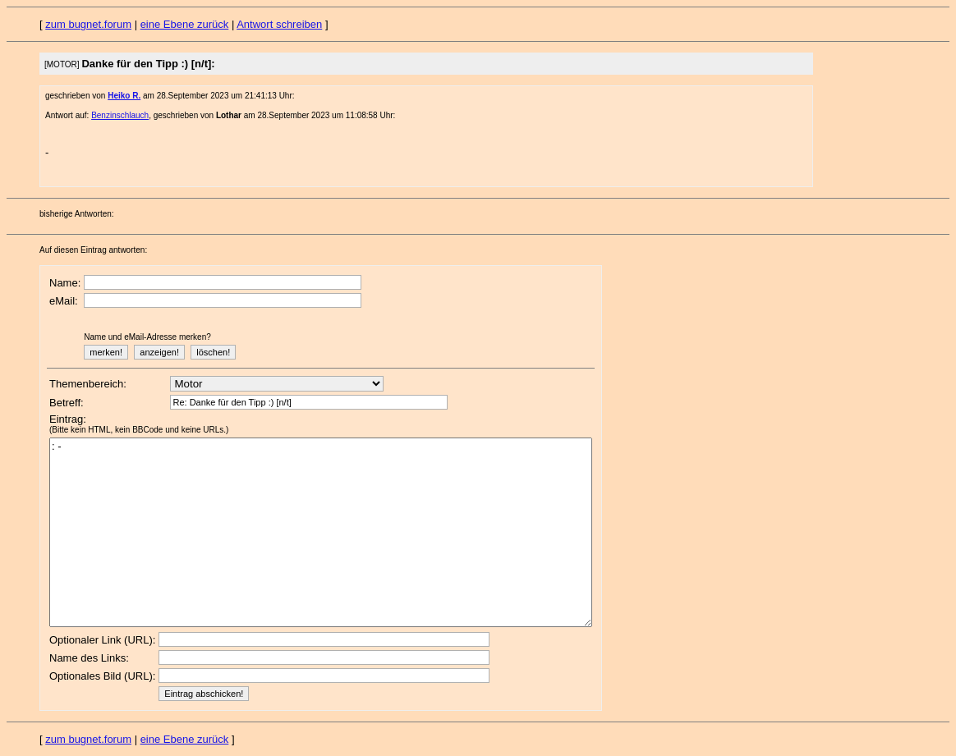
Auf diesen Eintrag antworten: (93, 249)
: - (320, 532)
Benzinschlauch (120, 115)
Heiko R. (124, 95)
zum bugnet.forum (88, 24)
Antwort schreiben (279, 24)
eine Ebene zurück (184, 24)
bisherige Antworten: (76, 213)
